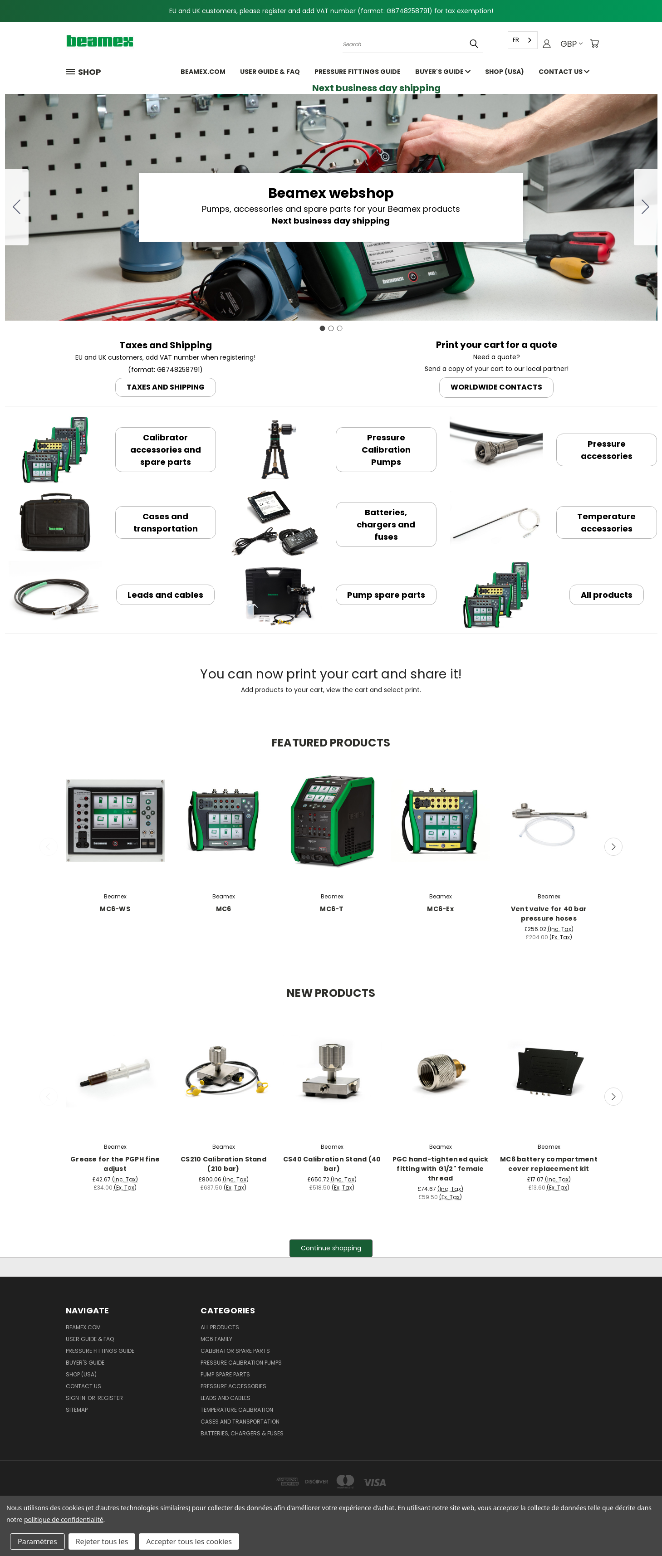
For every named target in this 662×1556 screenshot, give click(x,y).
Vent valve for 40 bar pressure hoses (549, 913)
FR (516, 39)
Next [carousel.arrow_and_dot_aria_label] (613, 847)
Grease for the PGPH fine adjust (115, 1164)
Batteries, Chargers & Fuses (242, 1433)
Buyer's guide (443, 71)
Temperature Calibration (237, 1410)
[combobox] (523, 40)
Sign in (76, 1398)
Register (110, 1398)
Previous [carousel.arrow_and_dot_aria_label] (48, 847)
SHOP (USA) (504, 71)
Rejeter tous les (102, 1541)
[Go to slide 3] (17, 207)
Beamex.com (203, 71)
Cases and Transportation (240, 1421)
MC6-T (331, 908)
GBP (571, 43)
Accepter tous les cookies (189, 1541)
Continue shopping (331, 1248)
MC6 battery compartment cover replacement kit (549, 1164)
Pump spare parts (225, 1374)
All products (220, 1327)
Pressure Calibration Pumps (241, 1362)
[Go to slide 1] (322, 328)
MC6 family (216, 1339)
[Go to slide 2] (645, 207)
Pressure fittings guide (357, 71)
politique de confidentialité (63, 1519)
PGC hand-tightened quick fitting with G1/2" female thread (440, 1169)
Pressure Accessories (233, 1386)
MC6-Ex (440, 908)
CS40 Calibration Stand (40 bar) (332, 1164)
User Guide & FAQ (270, 71)
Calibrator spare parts (235, 1351)
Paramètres (37, 1541)
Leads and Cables (225, 1398)
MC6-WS (115, 908)
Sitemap (77, 1410)
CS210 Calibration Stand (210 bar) (223, 1164)
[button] (165, 386)
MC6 (223, 908)
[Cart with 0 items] (594, 43)
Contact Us (564, 71)
